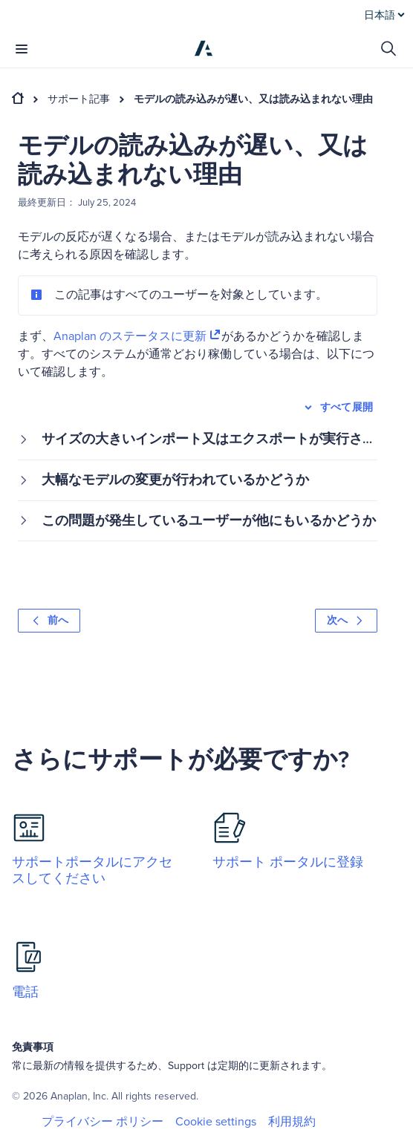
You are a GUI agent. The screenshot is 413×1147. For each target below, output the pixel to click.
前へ (49, 620)
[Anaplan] (203, 48)
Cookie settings (215, 1122)
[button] (197, 439)
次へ (346, 620)
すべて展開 (337, 407)
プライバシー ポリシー (102, 1121)
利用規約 (292, 1121)
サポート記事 (79, 99)
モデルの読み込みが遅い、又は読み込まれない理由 (253, 99)
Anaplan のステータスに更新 (137, 336)
